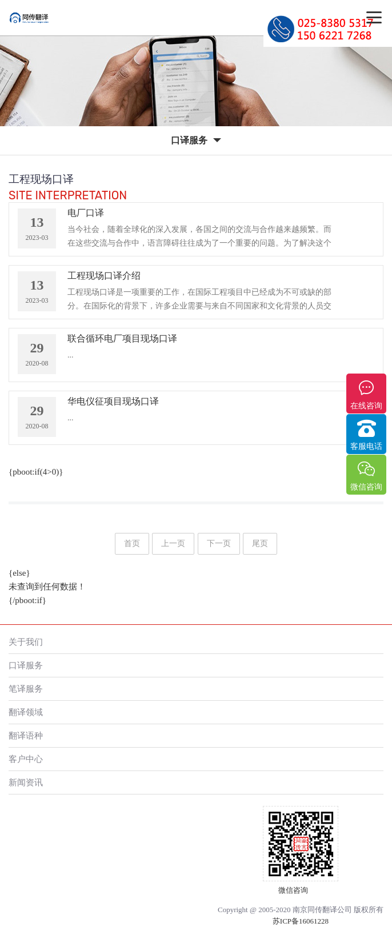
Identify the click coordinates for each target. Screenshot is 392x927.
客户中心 (26, 759)
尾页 (260, 543)
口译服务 (26, 665)
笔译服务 (26, 688)
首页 (132, 543)
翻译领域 (26, 712)
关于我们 (26, 642)
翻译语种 (26, 735)
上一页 (173, 543)
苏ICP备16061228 (301, 921)
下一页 (219, 543)
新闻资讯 (26, 782)
